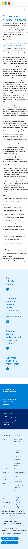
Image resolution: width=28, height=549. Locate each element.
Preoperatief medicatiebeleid (18, 480)
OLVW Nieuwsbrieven (18, 491)
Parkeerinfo (6, 476)
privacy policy (15, 518)
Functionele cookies (10, 521)
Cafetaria (5, 483)
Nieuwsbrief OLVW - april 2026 (19, 486)
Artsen (4, 443)
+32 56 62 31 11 (8, 414)
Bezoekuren (6, 472)
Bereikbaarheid (6, 479)
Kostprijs (16, 456)
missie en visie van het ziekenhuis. (12, 45)
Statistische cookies (10, 528)
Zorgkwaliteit (7, 502)
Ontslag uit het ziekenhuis (18, 451)
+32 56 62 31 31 (8, 416)
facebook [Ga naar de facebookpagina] (18, 502)
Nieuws (5, 506)
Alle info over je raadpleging (18, 440)
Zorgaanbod (6, 436)
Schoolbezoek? (7, 487)
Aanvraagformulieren (19, 472)
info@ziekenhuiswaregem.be (11, 420)
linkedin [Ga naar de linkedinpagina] (22, 506)
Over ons (5, 499)
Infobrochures (17, 459)
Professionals (18, 469)
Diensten (5, 439)
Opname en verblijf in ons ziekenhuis (19, 446)
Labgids (16, 476)
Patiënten (17, 436)
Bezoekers (6, 469)
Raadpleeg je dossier (17, 464)
